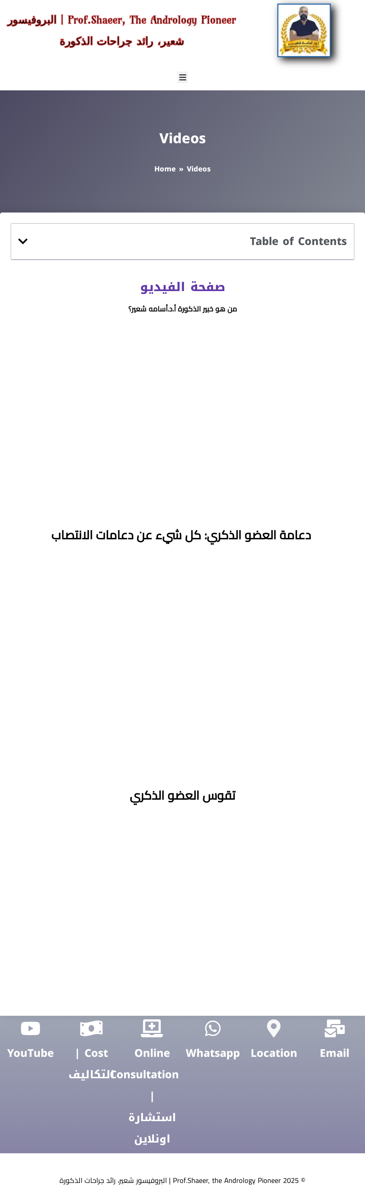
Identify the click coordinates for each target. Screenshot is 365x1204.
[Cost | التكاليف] (91, 1028)
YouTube (30, 1053)
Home (165, 169)
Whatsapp (213, 1053)
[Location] (274, 1028)
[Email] (335, 1028)
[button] (182, 77)
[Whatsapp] (213, 1028)
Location (274, 1053)
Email (334, 1053)
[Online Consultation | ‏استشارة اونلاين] (152, 1028)
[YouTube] (30, 1028)
